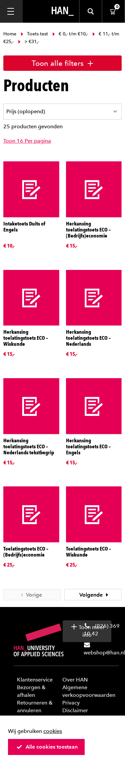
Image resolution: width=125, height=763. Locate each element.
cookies (52, 731)
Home (10, 34)
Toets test (34, 34)
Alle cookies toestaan (47, 747)
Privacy (71, 703)
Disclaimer (75, 710)
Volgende (94, 595)
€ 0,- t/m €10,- (70, 34)
